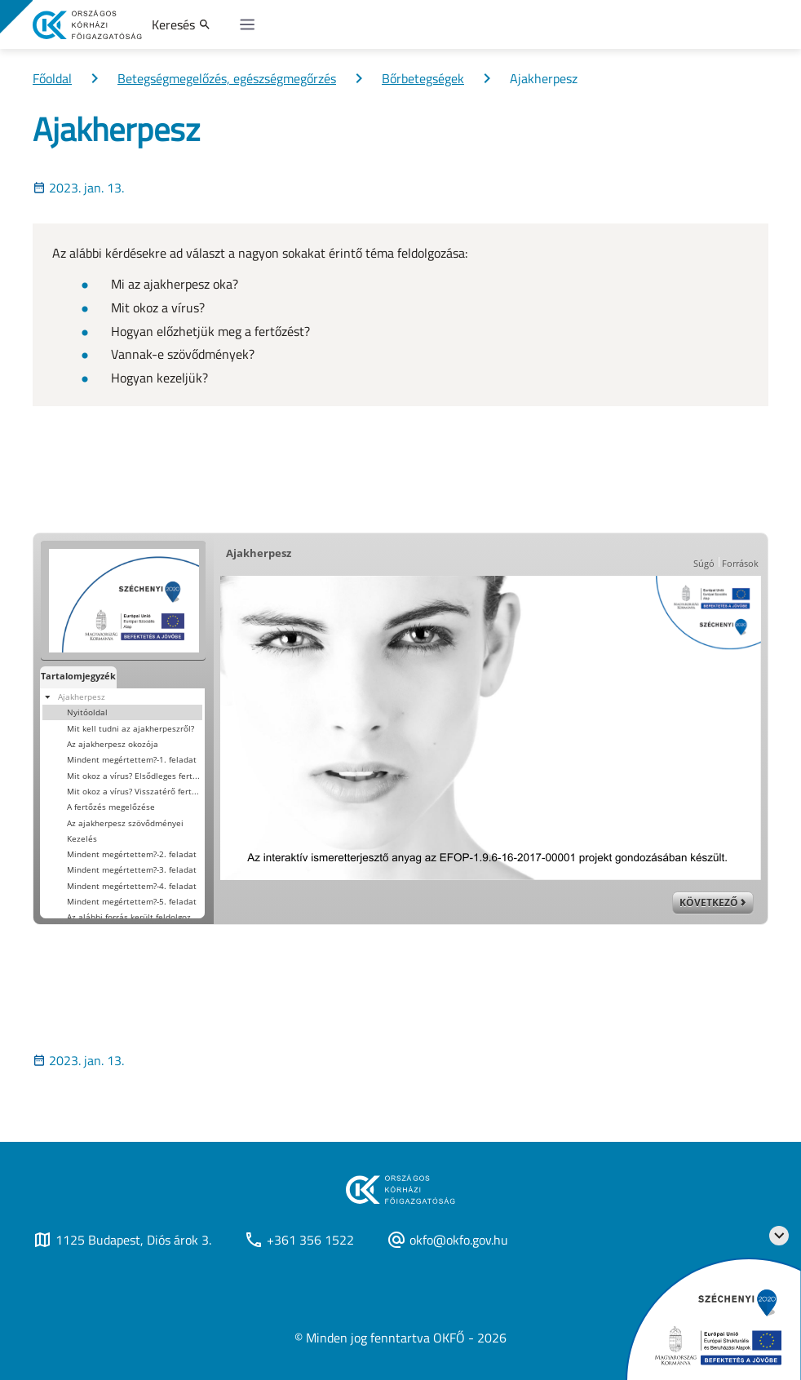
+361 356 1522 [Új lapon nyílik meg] (299, 1240)
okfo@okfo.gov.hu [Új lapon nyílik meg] (447, 1240)
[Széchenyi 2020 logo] (779, 1235)
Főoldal (52, 78)
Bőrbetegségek (423, 78)
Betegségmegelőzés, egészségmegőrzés (226, 78)
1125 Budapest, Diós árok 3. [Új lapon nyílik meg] (122, 1240)
